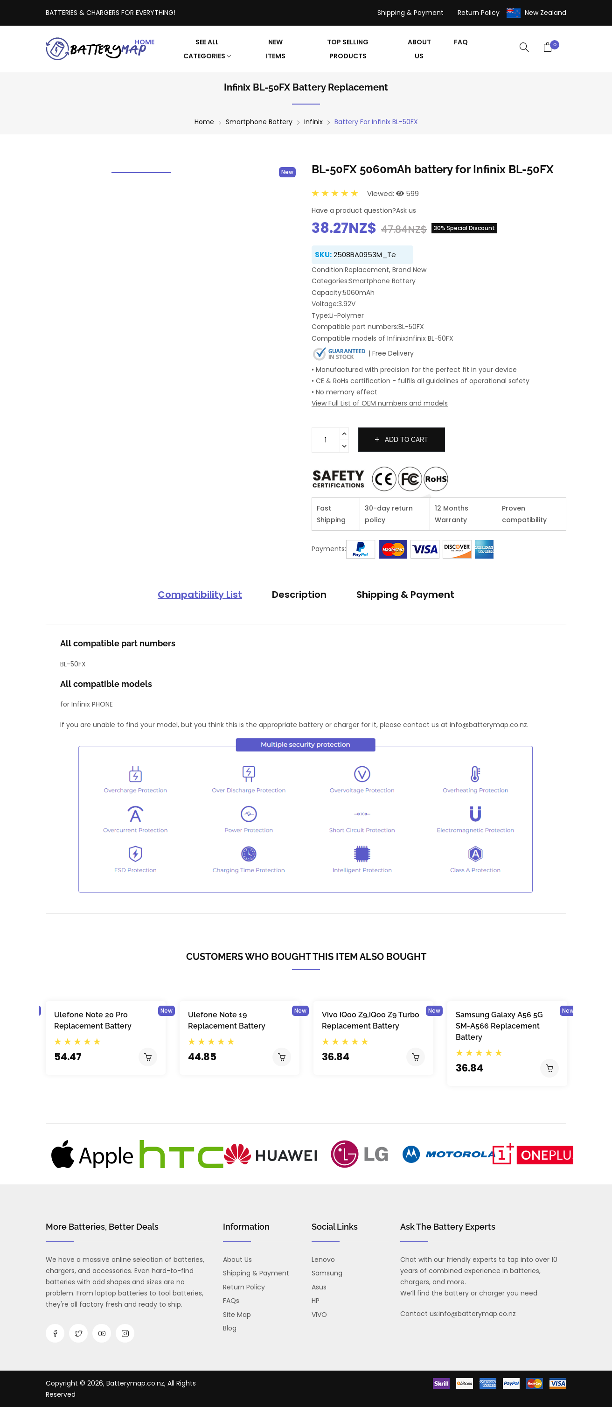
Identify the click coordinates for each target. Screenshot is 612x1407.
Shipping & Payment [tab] (405, 594)
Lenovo (323, 1259)
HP (316, 1300)
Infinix (313, 122)
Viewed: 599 (393, 193)
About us (237, 1259)
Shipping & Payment (410, 12)
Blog (229, 1328)
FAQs (231, 1300)
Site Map (237, 1314)
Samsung (327, 1273)
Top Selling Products (348, 49)
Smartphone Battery (259, 122)
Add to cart (401, 439)
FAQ (461, 42)
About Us (419, 49)
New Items (275, 49)
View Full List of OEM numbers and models (380, 403)
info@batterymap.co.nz (477, 1313)
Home (144, 42)
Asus (319, 1287)
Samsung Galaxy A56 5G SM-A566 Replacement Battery (499, 1026)
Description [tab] (299, 594)
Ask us (406, 210)
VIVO (319, 1314)
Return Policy (479, 12)
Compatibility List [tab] (200, 594)
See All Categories (207, 49)
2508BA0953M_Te (365, 254)
